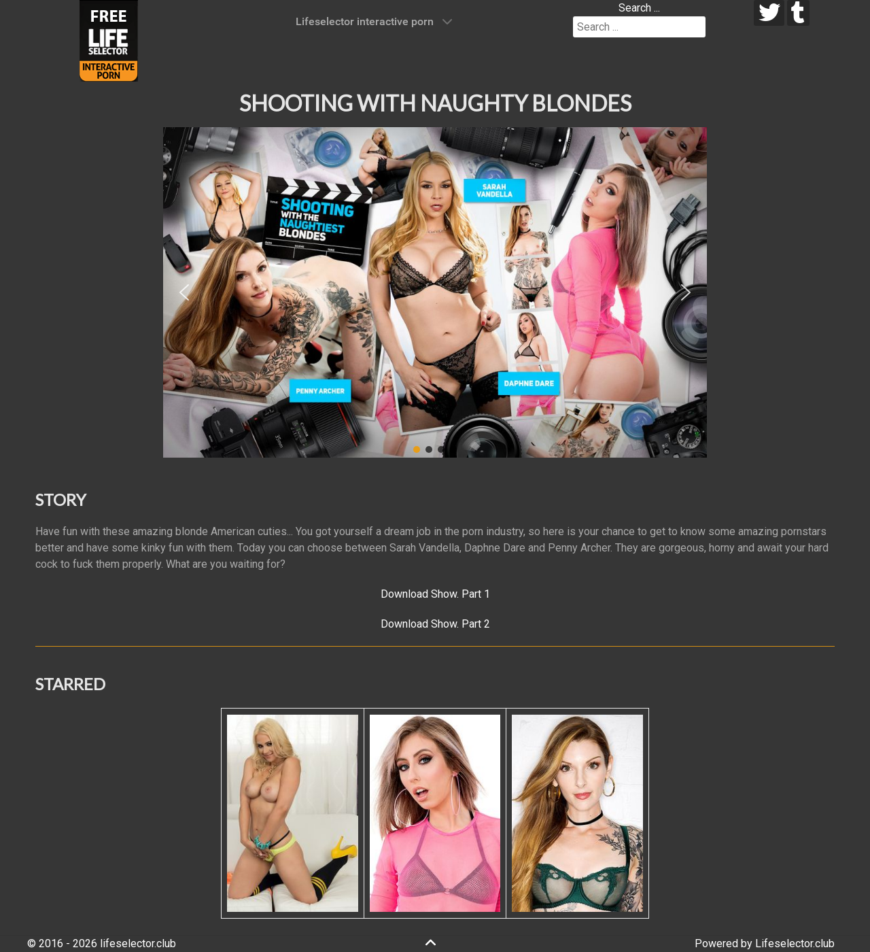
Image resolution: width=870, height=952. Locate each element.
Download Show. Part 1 (435, 594)
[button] (184, 292)
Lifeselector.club (795, 943)
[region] (435, 292)
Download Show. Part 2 (435, 623)
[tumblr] (798, 13)
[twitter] (769, 13)
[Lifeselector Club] (109, 39)
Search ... (639, 7)
